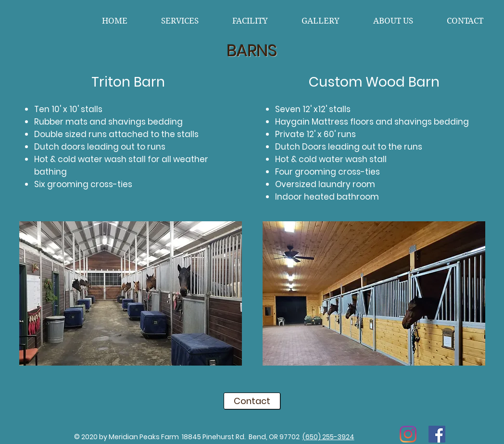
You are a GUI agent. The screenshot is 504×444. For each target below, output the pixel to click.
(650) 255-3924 (328, 437)
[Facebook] (436, 434)
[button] (130, 293)
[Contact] (252, 401)
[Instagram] (408, 434)
